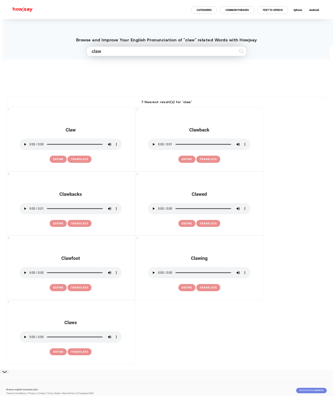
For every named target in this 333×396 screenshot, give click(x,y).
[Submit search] (241, 51)
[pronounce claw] (71, 144)
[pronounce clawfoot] (71, 272)
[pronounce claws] (71, 337)
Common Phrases (237, 10)
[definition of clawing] (186, 287)
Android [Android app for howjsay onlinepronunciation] (314, 10)
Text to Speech (273, 10)
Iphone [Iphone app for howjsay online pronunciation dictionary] (298, 10)
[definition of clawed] (186, 223)
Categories (204, 10)
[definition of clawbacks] (58, 223)
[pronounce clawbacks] (71, 208)
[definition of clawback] (186, 159)
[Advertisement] (166, 76)
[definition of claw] (58, 159)
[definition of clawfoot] (58, 287)
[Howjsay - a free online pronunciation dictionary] (16, 9)
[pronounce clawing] (199, 272)
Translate (79, 159)
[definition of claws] (58, 351)
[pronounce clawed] (199, 208)
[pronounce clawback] (199, 144)
